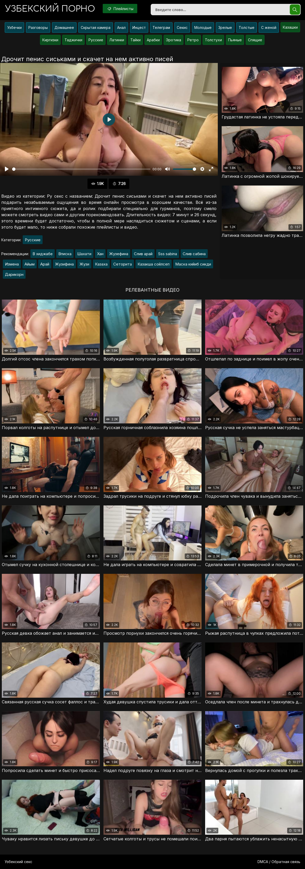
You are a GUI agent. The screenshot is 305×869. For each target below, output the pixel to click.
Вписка (64, 253)
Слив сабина (194, 253)
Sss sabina (167, 253)
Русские (96, 40)
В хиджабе (43, 253)
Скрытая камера (95, 27)
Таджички (73, 40)
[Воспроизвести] (7, 169)
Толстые (246, 27)
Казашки (290, 27)
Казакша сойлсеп (154, 264)
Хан (100, 253)
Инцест (139, 27)
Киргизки (50, 40)
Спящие (255, 40)
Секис (182, 27)
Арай (44, 264)
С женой (268, 27)
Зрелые (225, 27)
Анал (121, 27)
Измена (12, 264)
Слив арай (143, 253)
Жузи (84, 264)
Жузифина (64, 264)
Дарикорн (14, 274)
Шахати (84, 253)
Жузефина (118, 253)
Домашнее (64, 27)
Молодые (203, 27)
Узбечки (14, 27)
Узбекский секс (18, 861)
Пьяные (235, 40)
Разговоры (38, 27)
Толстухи (213, 40)
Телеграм (161, 27)
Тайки (135, 40)
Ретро (193, 40)
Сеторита (122, 264)
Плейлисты (120, 8)
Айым (30, 264)
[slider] (81, 169)
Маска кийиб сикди (193, 264)
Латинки (116, 40)
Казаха (101, 264)
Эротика (173, 40)
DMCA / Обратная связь (279, 861)
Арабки (153, 40)
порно (50, 8)
